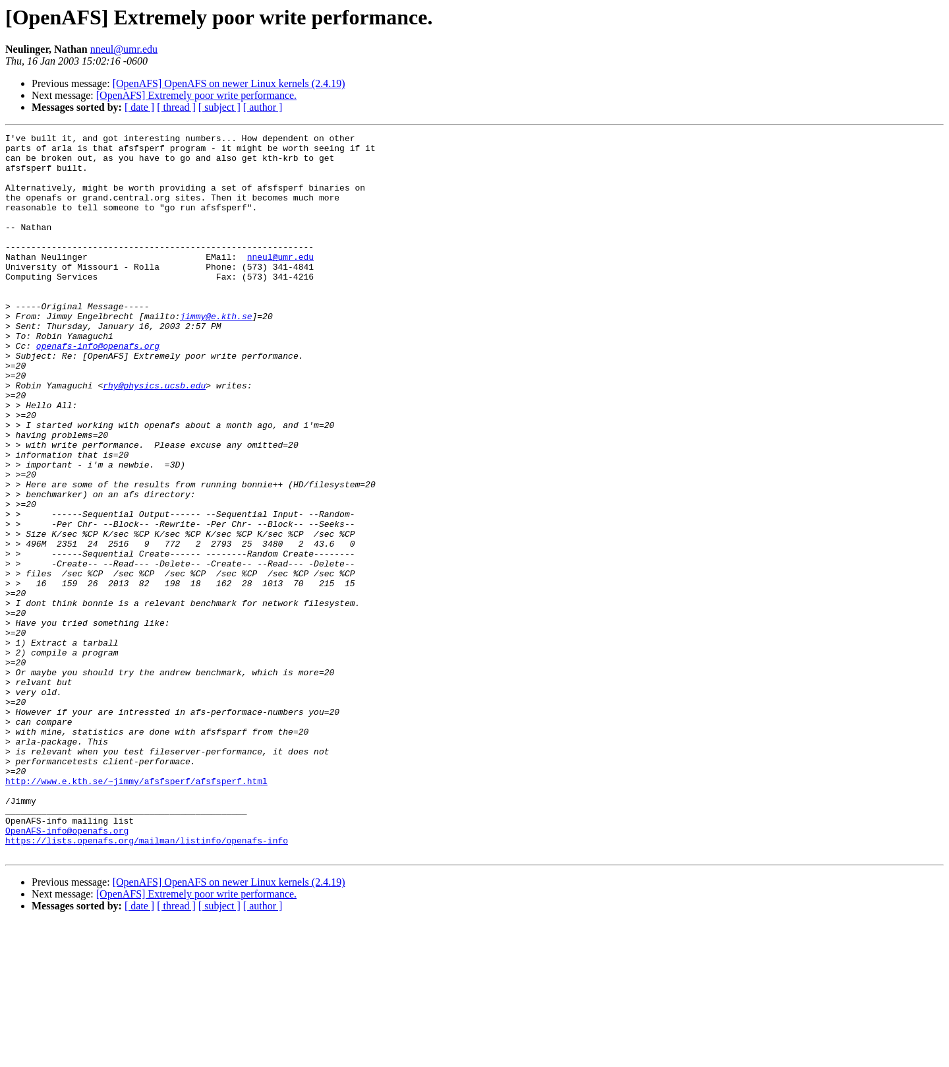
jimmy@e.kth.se (216, 353)
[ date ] (139, 107)
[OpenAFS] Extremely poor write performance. (196, 95)
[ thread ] (176, 107)
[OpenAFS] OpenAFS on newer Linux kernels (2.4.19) (229, 83)
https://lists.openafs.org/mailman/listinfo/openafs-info (146, 983)
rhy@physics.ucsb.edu (154, 436)
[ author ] (263, 107)
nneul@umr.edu (124, 49)
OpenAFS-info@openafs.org (67, 971)
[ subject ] (219, 107)
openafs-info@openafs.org (97, 389)
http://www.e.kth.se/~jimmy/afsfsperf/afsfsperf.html (136, 911)
